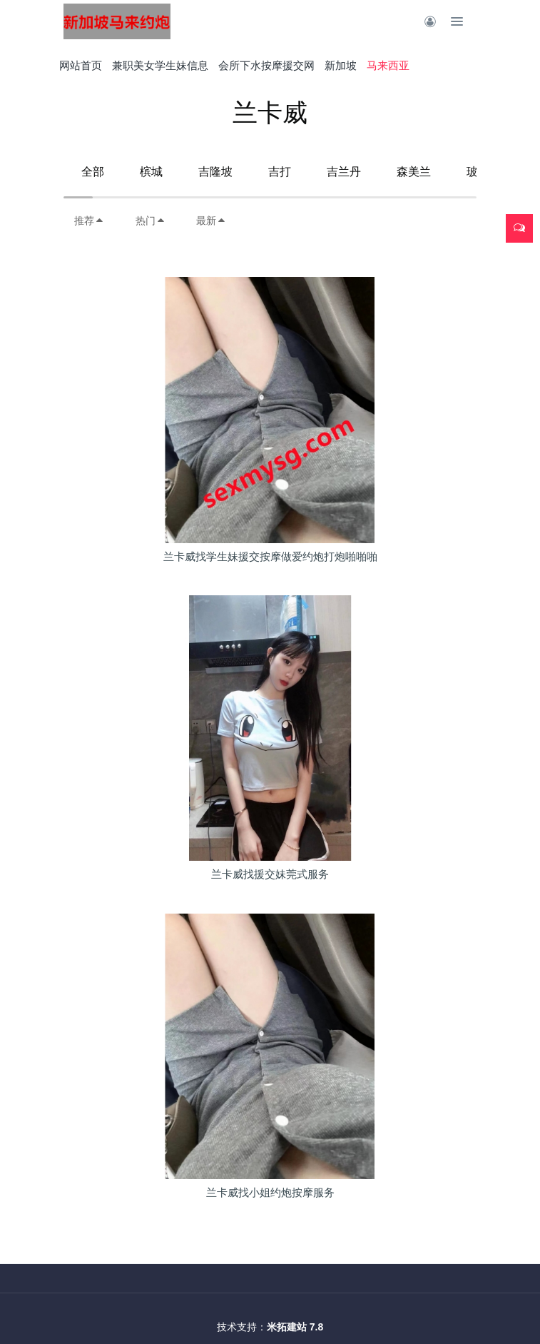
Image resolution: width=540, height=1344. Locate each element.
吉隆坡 (215, 172)
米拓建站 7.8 (295, 1327)
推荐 (89, 220)
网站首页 (80, 65)
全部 (92, 172)
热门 (150, 220)
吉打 (279, 172)
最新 (211, 220)
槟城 (151, 172)
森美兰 (414, 172)
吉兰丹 (344, 172)
